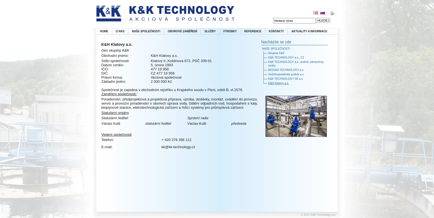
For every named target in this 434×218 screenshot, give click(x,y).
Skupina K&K (276, 53)
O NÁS (120, 31)
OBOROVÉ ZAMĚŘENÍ (182, 31)
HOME (104, 31)
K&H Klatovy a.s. (278, 83)
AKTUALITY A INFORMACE (309, 31)
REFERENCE (253, 31)
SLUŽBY (210, 31)
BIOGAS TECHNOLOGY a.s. (286, 69)
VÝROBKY (230, 31)
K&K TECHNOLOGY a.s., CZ (286, 57)
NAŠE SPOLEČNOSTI (146, 31)
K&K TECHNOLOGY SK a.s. (285, 78)
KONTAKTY (276, 31)
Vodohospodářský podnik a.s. (286, 74)
